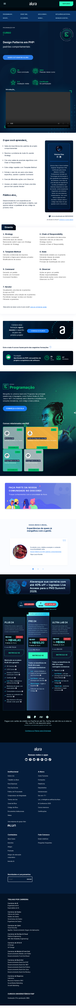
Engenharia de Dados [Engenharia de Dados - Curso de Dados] (14, 921)
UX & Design (24, 18)
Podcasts (11, 850)
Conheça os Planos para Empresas (38, 731)
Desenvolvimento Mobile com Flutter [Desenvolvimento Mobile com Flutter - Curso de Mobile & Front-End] (19, 953)
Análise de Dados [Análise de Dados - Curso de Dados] (13, 916)
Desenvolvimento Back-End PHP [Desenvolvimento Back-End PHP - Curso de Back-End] (18, 962)
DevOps (5, 18)
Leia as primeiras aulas (38, 307)
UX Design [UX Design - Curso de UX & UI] (11, 947)
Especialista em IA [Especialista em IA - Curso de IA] (13, 908)
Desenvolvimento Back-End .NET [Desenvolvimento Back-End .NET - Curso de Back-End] (18, 964)
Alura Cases (11, 839)
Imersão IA (11, 861)
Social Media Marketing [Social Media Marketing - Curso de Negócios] (15, 983)
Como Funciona (43, 776)
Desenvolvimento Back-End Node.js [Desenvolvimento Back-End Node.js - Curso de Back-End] (19, 972)
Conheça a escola (15, 408)
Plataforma (41, 784)
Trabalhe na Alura (13, 780)
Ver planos (66, 3)
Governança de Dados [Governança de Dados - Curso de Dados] (15, 919)
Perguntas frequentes (45, 843)
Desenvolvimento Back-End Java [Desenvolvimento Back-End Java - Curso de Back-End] (18, 969)
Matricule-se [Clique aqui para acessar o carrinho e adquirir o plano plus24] (14, 653)
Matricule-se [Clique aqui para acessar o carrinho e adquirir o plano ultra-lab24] (61, 655)
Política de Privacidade (15, 791)
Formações (41, 780)
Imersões (10, 843)
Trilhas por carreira (18, 899)
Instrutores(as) (42, 791)
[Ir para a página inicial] (33, 4)
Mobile (40, 18)
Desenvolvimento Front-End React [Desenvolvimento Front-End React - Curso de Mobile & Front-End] (18, 956)
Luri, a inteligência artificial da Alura (49, 799)
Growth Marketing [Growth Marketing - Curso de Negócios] (13, 985)
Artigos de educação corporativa (14, 856)
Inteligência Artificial (63, 14)
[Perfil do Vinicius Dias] (59, 148)
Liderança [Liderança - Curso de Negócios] (11, 978)
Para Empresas (12, 784)
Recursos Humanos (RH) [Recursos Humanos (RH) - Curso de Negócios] (15, 980)
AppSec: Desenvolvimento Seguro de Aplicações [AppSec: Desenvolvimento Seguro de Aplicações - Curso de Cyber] (23, 930)
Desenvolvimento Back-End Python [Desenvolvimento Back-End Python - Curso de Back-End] (19, 967)
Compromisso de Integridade (17, 795)
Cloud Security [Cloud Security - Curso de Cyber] (12, 927)
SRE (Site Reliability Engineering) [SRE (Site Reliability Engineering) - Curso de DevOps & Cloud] (18, 939)
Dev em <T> (42, 795)
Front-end (24, 14)
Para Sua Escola (13, 787)
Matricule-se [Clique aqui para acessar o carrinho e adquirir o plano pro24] (38, 655)
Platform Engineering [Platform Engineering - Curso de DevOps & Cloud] (14, 936)
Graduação (11, 998)
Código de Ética (13, 807)
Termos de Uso (13, 799)
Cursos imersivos (43, 807)
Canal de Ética (12, 803)
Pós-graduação (21, 998)
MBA (28, 998)
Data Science (42, 14)
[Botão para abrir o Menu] (5, 4)
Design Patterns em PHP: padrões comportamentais (45, 551)
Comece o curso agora (66, 219)
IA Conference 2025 (44, 803)
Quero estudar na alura (18, 57)
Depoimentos (42, 787)
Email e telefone (43, 839)
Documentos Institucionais (16, 811)
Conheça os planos (38, 331)
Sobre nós (11, 776)
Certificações (42, 811)
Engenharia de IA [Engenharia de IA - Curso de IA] (13, 905)
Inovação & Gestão (62, 18)
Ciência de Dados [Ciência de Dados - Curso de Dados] (13, 914)
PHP (27, 423)
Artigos (10, 847)
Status (10, 815)
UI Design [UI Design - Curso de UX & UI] (11, 945)
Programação (8, 14)
